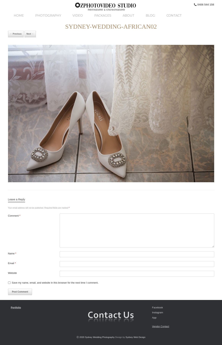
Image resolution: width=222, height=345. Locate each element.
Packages (102, 15)
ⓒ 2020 (81, 337)
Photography (48, 15)
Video (78, 15)
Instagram (157, 312)
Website (12, 273)
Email (12, 263)
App (154, 317)
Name (12, 253)
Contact (174, 15)
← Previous (16, 34)
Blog (150, 15)
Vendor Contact (160, 326)
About (128, 15)
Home (19, 15)
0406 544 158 (205, 4)
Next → (30, 34)
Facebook (157, 307)
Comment (14, 215)
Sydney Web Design (135, 337)
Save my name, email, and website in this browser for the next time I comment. (55, 282)
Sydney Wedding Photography (100, 337)
